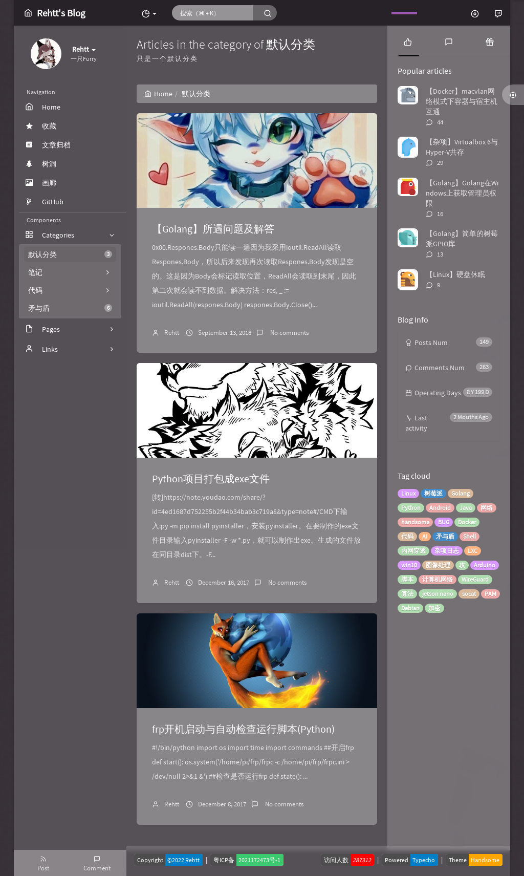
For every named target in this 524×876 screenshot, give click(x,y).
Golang (460, 493)
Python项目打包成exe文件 (211, 478)
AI (424, 536)
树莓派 (433, 493)
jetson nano (437, 593)
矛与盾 (70, 308)
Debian (410, 608)
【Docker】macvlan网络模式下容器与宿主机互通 (461, 101)
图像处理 (438, 565)
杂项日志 (446, 550)
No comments (289, 332)
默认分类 (70, 254)
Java (466, 507)
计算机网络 (437, 579)
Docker (467, 522)
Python (411, 507)
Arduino (484, 565)
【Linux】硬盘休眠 (455, 274)
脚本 (407, 579)
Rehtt (171, 332)
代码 (407, 536)
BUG (443, 522)
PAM (490, 593)
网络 (487, 507)
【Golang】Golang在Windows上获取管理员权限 (462, 193)
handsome (415, 522)
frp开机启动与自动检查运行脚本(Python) (243, 728)
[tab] (407, 41)
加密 (434, 608)
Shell (469, 536)
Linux (408, 493)
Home (158, 93)
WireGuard (475, 579)
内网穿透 (413, 550)
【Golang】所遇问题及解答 (213, 228)
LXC (472, 550)
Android (440, 507)
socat (469, 593)
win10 (409, 565)
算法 (407, 593)
